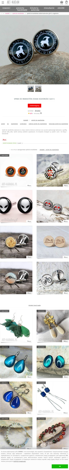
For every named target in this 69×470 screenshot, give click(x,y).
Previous (3, 47)
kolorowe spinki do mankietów (58, 124)
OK (60, 466)
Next (65, 47)
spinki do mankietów (37, 120)
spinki (3, 124)
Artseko (37, 111)
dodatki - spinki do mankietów (49, 149)
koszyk (61, 4)
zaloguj (66, 4)
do (8, 124)
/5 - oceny (33, 113)
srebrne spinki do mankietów (38, 124)
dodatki (25, 120)
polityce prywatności (20, 461)
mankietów (14, 124)
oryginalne (23, 124)
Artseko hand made (35, 305)
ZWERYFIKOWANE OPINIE (13, 143)
